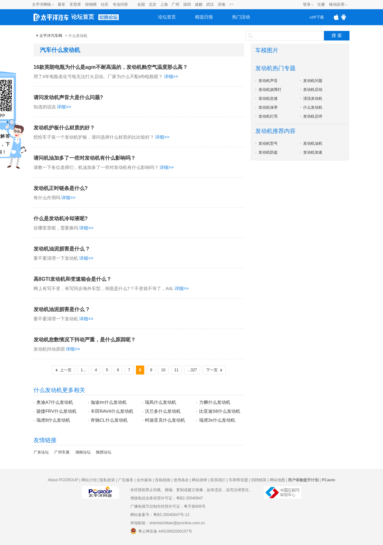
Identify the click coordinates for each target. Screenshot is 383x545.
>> (231, 4)
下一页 (212, 370)
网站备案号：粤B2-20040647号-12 (159, 514)
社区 (105, 4)
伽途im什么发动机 (109, 402)
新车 (61, 4)
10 (163, 370)
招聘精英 (259, 480)
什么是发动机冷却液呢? (61, 218)
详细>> (171, 76)
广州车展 (62, 452)
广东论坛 (41, 452)
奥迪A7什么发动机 (54, 402)
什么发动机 (312, 107)
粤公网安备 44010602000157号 (161, 531)
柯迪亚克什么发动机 (165, 420)
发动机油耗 (312, 143)
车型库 (75, 4)
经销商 (91, 4)
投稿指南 (162, 480)
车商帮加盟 (238, 480)
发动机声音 (268, 80)
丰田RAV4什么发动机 (112, 411)
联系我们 (218, 480)
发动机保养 (268, 107)
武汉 (210, 4)
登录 (307, 4)
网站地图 (277, 480)
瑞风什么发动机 (160, 402)
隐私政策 (107, 480)
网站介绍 (89, 480)
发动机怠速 (268, 98)
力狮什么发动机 (214, 402)
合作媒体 (144, 480)
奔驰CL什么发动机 (109, 420)
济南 (221, 4)
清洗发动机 (312, 98)
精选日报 (204, 17)
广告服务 (125, 480)
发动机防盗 (268, 152)
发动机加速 (312, 152)
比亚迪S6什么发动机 (219, 411)
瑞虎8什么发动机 (53, 420)
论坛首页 (82, 17)
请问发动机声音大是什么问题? (68, 97)
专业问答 (120, 4)
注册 (321, 4)
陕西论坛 (103, 452)
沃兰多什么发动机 (163, 411)
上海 (164, 4)
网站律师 (199, 480)
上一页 (65, 370)
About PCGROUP (63, 480)
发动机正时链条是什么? (61, 188)
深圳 (187, 4)
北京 (152, 4)
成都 (198, 4)
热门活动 (241, 17)
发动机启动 (312, 89)
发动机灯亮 (268, 116)
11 (176, 370)
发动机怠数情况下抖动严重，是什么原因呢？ (85, 339)
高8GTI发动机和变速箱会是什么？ (72, 279)
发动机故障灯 (270, 89)
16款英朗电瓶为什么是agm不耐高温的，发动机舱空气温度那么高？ (111, 67)
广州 (175, 4)
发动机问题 (312, 80)
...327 (192, 370)
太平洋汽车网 (50, 35)
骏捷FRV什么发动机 (56, 411)
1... (83, 370)
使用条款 (181, 480)
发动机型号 (268, 143)
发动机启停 (312, 116)
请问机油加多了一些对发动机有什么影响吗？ (85, 158)
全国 (141, 4)
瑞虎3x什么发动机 (217, 420)
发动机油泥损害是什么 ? (61, 248)
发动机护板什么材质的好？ (64, 127)
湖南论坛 (83, 452)
